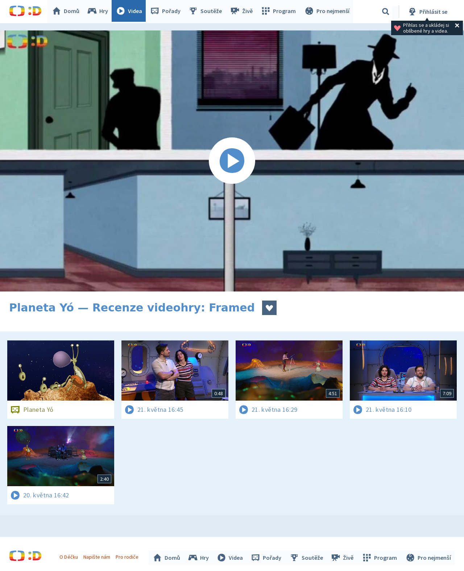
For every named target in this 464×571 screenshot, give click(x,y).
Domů (67, 11)
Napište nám (97, 556)
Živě (242, 11)
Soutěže (207, 11)
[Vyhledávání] (386, 11)
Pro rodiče (128, 556)
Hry (99, 11)
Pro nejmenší (327, 11)
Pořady (167, 11)
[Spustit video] (232, 160)
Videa (130, 11)
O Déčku (70, 556)
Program (279, 11)
